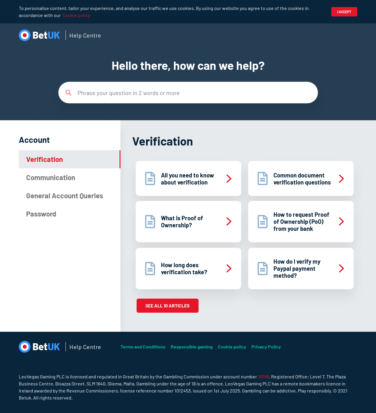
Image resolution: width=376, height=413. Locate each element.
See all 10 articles (167, 305)
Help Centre (85, 35)
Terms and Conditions (142, 346)
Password (41, 213)
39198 (263, 376)
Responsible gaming (192, 346)
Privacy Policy (266, 346)
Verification (44, 159)
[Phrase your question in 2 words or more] (188, 93)
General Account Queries (64, 195)
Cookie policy (76, 15)
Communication (50, 177)
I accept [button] (344, 12)
